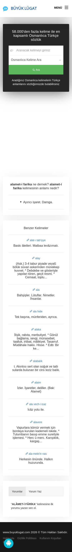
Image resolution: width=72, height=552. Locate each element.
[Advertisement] (36, 134)
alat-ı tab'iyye (36, 240)
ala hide (36, 311)
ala (36, 289)
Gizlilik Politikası (26, 538)
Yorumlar (17, 491)
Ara (36, 69)
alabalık (36, 361)
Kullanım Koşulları (50, 538)
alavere (36, 422)
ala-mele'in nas (36, 453)
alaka (36, 329)
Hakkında (8, 538)
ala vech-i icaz (36, 404)
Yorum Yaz (35, 491)
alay (36, 258)
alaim (36, 382)
